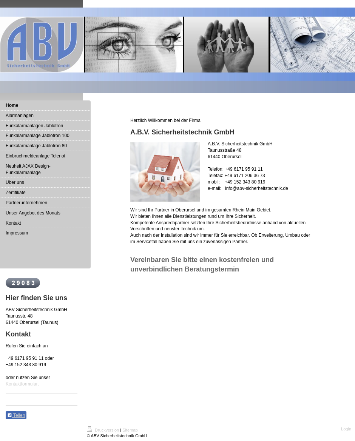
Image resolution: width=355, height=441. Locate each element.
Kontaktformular (21, 384)
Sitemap (129, 430)
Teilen (16, 415)
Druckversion (103, 430)
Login (346, 429)
